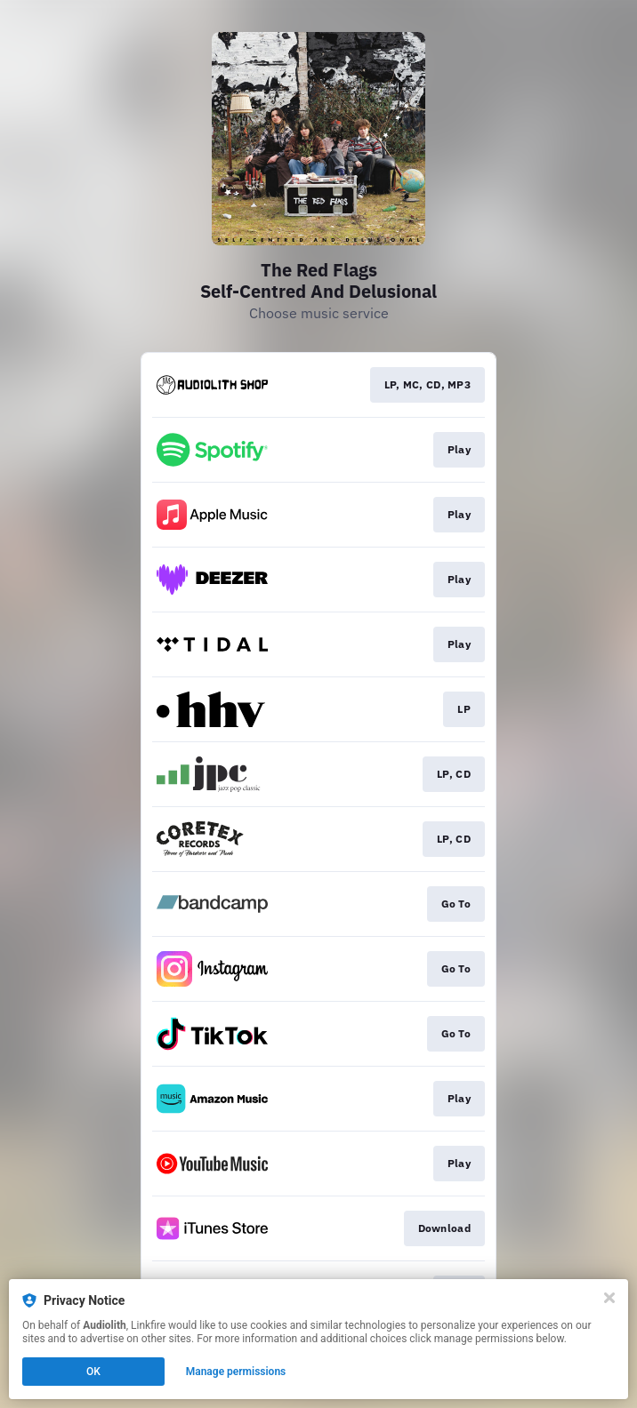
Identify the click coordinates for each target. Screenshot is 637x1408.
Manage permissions (236, 1371)
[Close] (609, 1298)
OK (93, 1371)
